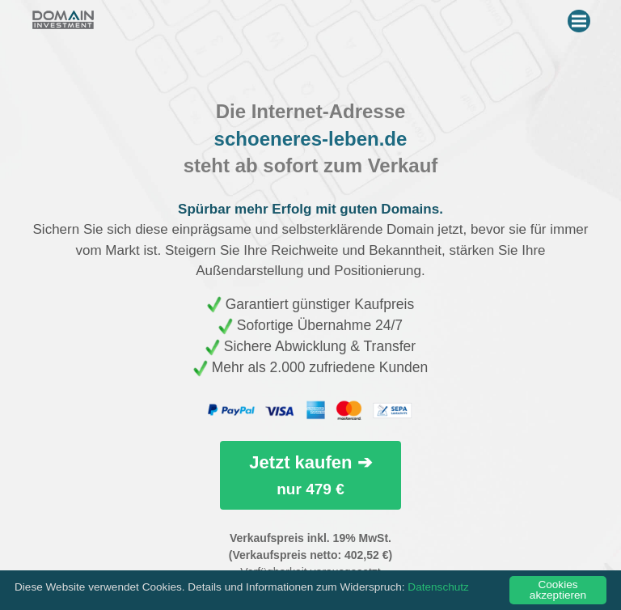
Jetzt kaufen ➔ (310, 474)
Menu (581, 17)
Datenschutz (438, 587)
